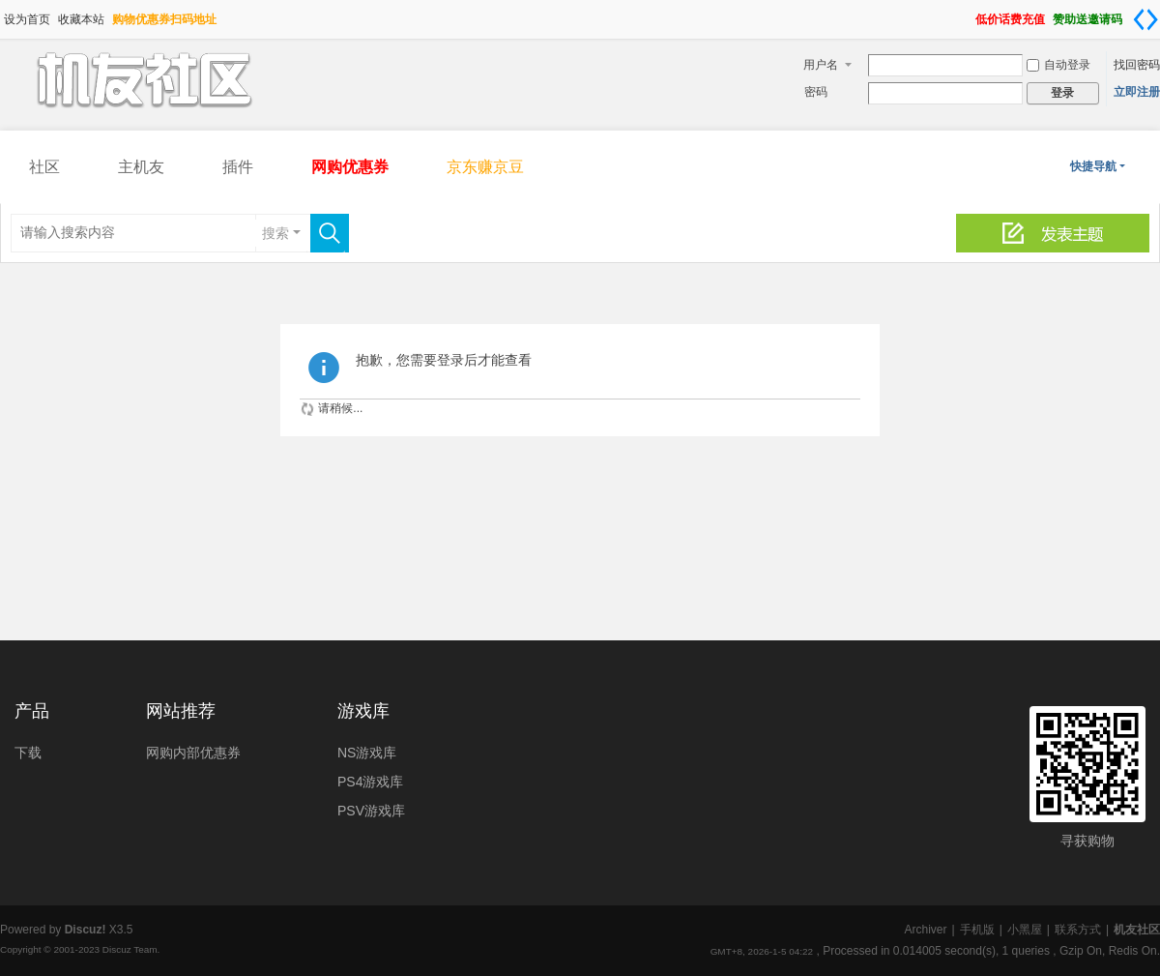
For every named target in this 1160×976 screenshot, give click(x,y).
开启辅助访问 (967, 13)
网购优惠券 (350, 167)
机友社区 (1137, 929)
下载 (28, 752)
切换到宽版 (1145, 19)
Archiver (925, 929)
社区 (44, 167)
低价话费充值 (1010, 19)
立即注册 (1137, 92)
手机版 (977, 929)
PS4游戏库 (370, 781)
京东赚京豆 (485, 167)
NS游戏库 (366, 752)
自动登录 (1058, 65)
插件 (237, 167)
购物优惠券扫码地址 (164, 19)
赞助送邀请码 (1087, 19)
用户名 (820, 65)
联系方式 (1078, 929)
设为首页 (27, 19)
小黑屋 (1024, 929)
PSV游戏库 (371, 810)
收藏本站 (81, 19)
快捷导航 (1093, 166)
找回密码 (1137, 65)
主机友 (141, 167)
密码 (815, 92)
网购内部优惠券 (193, 752)
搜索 (275, 233)
